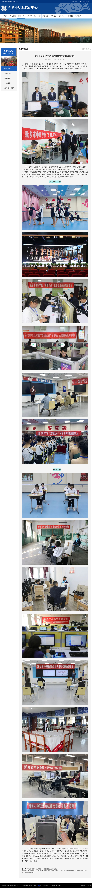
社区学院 (70, 16)
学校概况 (13, 16)
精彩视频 (7, 78)
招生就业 (62, 16)
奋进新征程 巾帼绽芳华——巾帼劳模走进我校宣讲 (42, 869)
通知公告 (7, 73)
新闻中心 (21, 16)
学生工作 (54, 16)
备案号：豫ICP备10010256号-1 (29, 885)
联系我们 (78, 16)
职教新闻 (7, 68)
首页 (5, 16)
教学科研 (37, 16)
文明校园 (7, 83)
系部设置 (45, 16)
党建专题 (29, 16)
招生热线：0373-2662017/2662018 (80, 1)
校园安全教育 (9, 88)
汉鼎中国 (88, 885)
